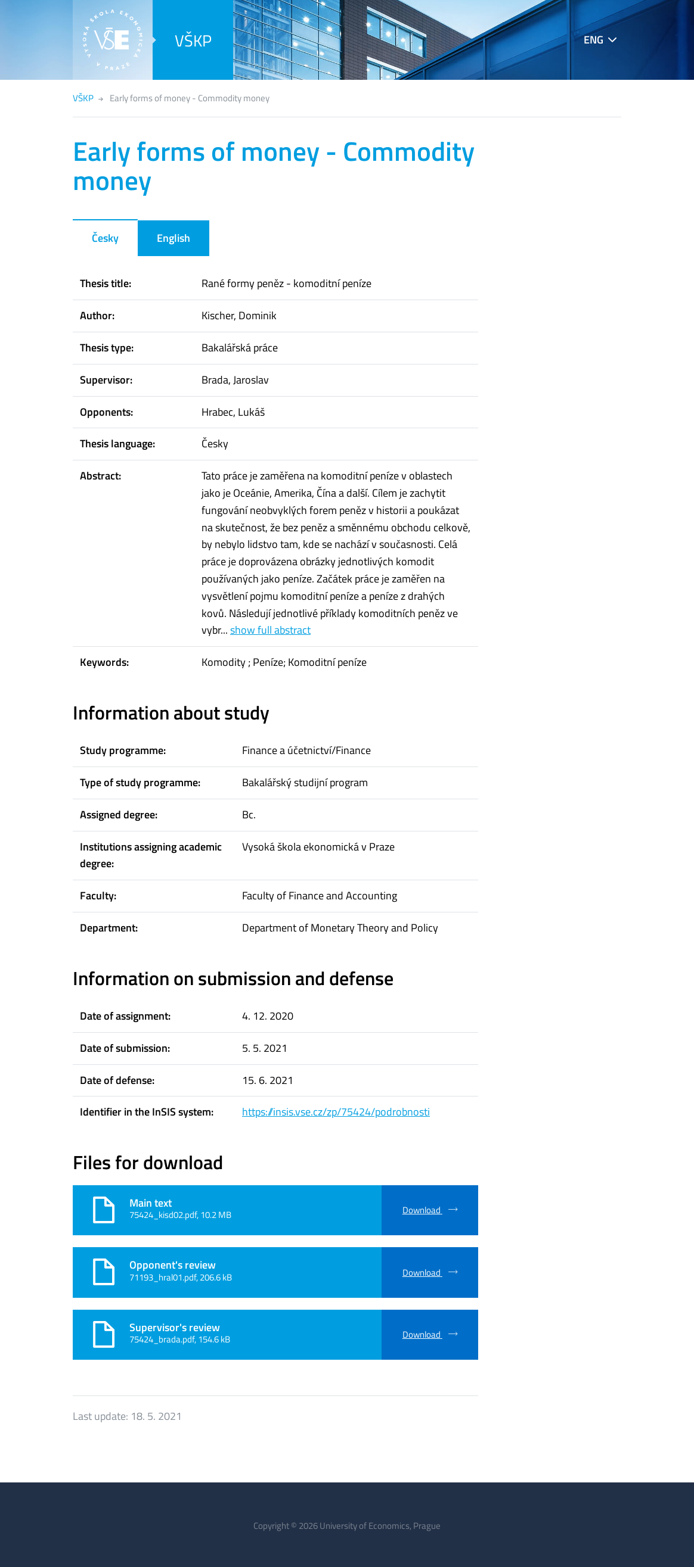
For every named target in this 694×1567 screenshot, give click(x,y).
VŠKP (193, 40)
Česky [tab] (105, 238)
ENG (593, 40)
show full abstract (270, 630)
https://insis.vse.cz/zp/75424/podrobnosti (336, 1112)
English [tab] (173, 238)
